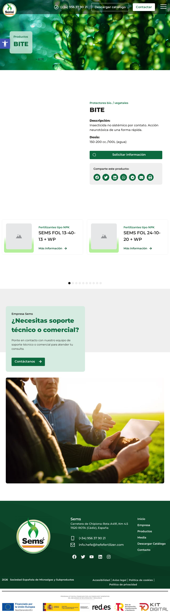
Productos (27, 59)
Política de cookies (141, 580)
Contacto (143, 550)
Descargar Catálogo (151, 543)
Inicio (13, 59)
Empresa (143, 525)
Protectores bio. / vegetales (109, 103)
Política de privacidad (123, 584)
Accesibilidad (101, 580)
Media (141, 537)
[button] (5, 44)
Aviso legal (119, 580)
